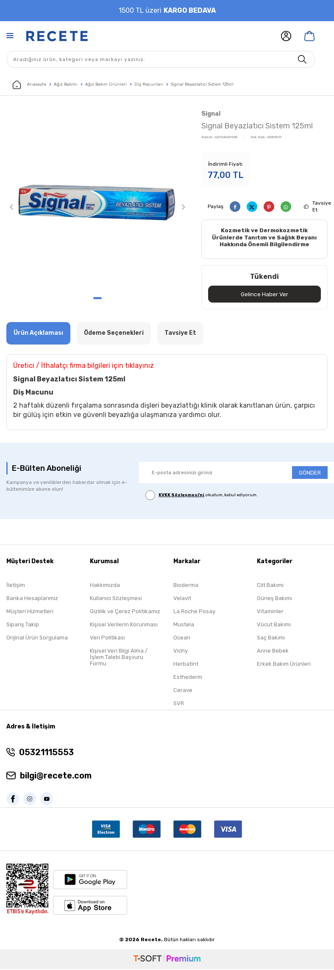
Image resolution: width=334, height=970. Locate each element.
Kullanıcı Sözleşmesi (116, 599)
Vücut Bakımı (274, 625)
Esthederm (187, 678)
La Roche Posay (194, 612)
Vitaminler (270, 612)
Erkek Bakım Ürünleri (284, 664)
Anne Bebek (273, 651)
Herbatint (185, 664)
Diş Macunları (148, 84)
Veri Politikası (107, 638)
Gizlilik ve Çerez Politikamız (125, 612)
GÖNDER (310, 473)
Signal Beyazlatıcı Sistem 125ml (202, 84)
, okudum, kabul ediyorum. (201, 496)
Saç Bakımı (271, 638)
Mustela (183, 625)
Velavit (182, 599)
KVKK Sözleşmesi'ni (181, 495)
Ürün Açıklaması (38, 333)
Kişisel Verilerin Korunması (124, 625)
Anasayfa (29, 85)
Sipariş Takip (22, 625)
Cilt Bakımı (270, 586)
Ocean (181, 638)
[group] (97, 199)
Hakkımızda (105, 586)
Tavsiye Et (321, 206)
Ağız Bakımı (66, 84)
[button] (97, 298)
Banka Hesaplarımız (32, 599)
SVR (178, 704)
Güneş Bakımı (274, 599)
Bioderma (185, 586)
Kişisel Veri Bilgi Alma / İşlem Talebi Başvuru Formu (119, 657)
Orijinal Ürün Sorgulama (37, 638)
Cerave (182, 691)
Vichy (180, 651)
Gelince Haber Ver (264, 294)
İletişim (15, 586)
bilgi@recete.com (56, 776)
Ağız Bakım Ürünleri (106, 84)
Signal (210, 113)
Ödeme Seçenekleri (114, 333)
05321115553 (46, 753)
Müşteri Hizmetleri (29, 612)
